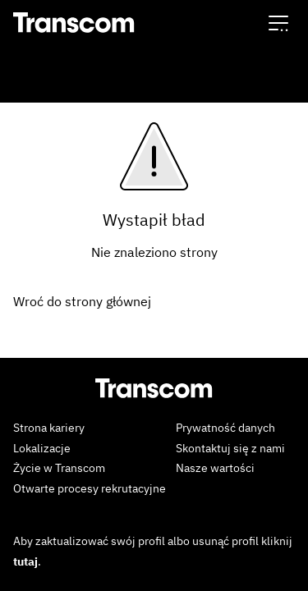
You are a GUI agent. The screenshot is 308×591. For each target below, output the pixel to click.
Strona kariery (49, 427)
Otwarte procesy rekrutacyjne (89, 488)
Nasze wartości (215, 467)
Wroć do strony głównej (82, 301)
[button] (278, 22)
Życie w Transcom (59, 467)
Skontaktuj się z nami (230, 448)
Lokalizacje (42, 448)
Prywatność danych (225, 427)
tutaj (25, 561)
